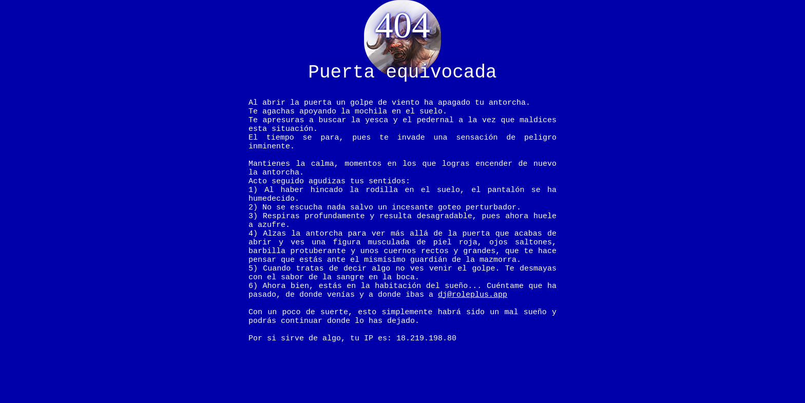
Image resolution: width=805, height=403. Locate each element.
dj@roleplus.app (472, 334)
